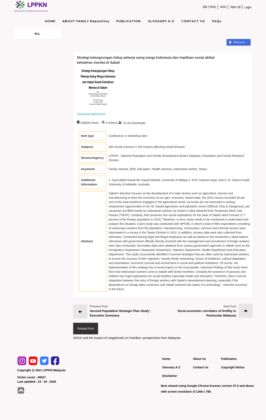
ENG (213, 7)
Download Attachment (91, 114)
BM (205, 7)
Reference (237, 42)
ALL (37, 33)
